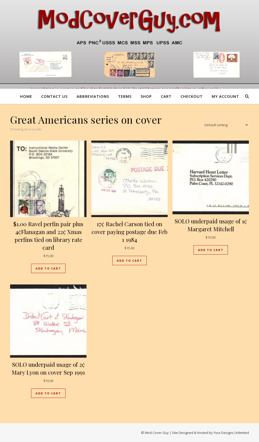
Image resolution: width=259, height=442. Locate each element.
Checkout (192, 96)
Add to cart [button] (48, 268)
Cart (166, 96)
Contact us (54, 96)
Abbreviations (93, 96)
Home (26, 96)
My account (225, 96)
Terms (125, 96)
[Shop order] (225, 125)
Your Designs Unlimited (231, 432)
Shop (146, 96)
